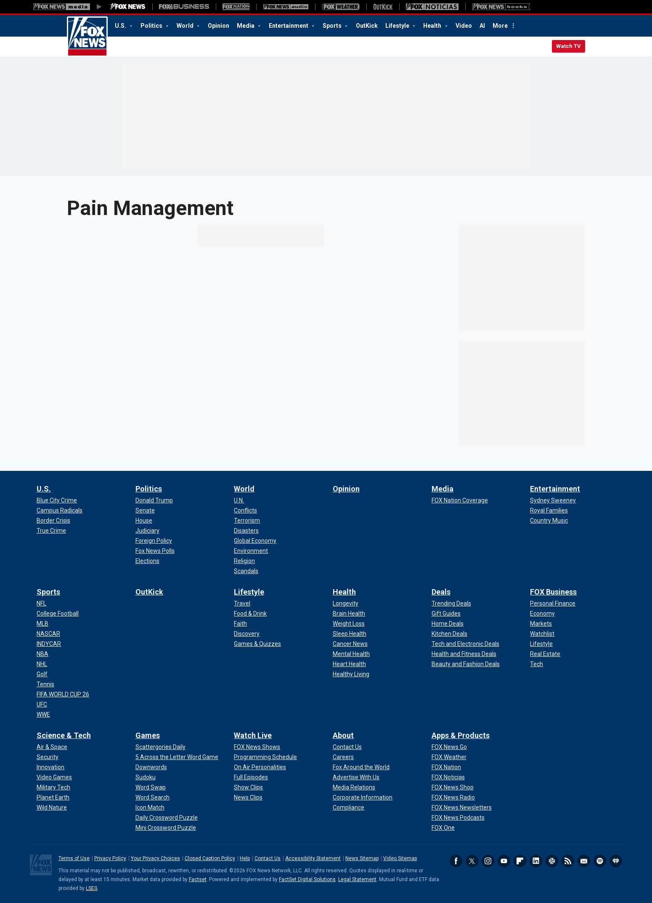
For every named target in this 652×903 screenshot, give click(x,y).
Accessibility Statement (313, 858)
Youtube (504, 861)
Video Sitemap (400, 858)
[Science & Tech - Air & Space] (52, 747)
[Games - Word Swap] (150, 787)
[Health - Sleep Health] (349, 633)
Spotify (600, 861)
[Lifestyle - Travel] (242, 603)
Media (246, 25)
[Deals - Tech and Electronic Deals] (465, 643)
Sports (333, 25)
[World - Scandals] (246, 571)
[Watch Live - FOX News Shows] (257, 747)
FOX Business (553, 591)
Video (464, 25)
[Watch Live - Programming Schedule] (265, 757)
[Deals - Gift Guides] (446, 613)
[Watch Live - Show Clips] (248, 787)
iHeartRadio (616, 861)
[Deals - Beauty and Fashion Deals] (466, 664)
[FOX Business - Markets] (541, 623)
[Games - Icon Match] (149, 807)
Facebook (456, 861)
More (500, 25)
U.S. (121, 25)
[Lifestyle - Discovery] (247, 633)
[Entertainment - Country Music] (549, 520)
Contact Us (267, 858)
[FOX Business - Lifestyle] (541, 643)
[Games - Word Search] (152, 797)
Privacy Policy (110, 858)
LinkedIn (536, 861)
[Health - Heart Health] (349, 664)
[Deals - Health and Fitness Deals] (464, 654)
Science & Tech (64, 735)
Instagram (488, 861)
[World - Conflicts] (245, 510)
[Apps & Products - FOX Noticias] (448, 777)
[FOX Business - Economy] (542, 613)
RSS (568, 861)
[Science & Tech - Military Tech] (53, 787)
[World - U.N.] (239, 500)
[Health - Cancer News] (350, 643)
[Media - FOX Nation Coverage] (460, 500)
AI (482, 25)
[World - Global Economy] (255, 540)
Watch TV (568, 46)
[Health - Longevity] (345, 603)
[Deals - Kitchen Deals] (449, 633)
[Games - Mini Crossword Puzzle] (165, 827)
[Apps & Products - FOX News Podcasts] (458, 817)
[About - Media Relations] (354, 787)
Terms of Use (74, 858)
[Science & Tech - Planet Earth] (53, 797)
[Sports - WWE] (43, 714)
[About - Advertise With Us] (356, 777)
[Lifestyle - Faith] (240, 623)
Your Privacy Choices (155, 858)
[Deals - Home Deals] (448, 623)
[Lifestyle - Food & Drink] (250, 613)
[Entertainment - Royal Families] (549, 510)
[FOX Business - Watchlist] (542, 633)
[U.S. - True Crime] (51, 530)
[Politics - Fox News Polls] (155, 550)
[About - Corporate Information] (362, 797)
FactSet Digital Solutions (307, 879)
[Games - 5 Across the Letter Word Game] (176, 757)
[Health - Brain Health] (349, 613)
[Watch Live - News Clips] (248, 797)
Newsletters (584, 861)
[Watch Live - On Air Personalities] (260, 767)
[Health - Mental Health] (351, 654)
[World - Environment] (251, 550)
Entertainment (289, 25)
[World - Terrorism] (247, 520)
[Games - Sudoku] (145, 777)
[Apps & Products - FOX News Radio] (453, 797)
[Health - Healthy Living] (351, 674)
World (186, 25)
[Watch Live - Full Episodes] (251, 777)
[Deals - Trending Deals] (451, 603)
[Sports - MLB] (42, 623)
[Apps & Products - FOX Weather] (449, 757)
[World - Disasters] (246, 530)
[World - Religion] (244, 561)
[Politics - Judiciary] (147, 530)
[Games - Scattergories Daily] (160, 747)
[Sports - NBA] (42, 654)
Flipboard (520, 861)
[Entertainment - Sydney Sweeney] (553, 500)
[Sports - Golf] (42, 674)
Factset (198, 879)
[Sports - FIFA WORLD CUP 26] (63, 694)
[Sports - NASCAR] (48, 633)
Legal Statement (357, 879)
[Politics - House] (143, 520)
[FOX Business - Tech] (536, 664)
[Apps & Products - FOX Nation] (446, 767)
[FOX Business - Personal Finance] (552, 603)
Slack (552, 861)
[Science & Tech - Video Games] (54, 777)
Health (433, 25)
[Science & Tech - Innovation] (50, 767)
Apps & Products (461, 735)
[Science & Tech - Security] (47, 757)
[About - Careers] (343, 757)
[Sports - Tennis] (45, 684)
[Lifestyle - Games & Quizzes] (257, 643)
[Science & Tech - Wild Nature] (52, 807)
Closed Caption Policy (210, 858)
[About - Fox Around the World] (361, 767)
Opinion (218, 25)
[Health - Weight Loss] (349, 623)
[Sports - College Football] (58, 613)
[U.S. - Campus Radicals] (59, 510)
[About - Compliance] (348, 807)
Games (147, 735)
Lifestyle (398, 25)
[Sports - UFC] (42, 704)
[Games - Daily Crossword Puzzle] (166, 817)
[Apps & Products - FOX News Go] (449, 747)
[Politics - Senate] (145, 510)
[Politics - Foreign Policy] (153, 540)
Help (245, 858)
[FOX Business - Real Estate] (545, 654)
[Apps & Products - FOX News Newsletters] (462, 807)
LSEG (92, 888)
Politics (152, 25)
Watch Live (253, 735)
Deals (441, 591)
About (343, 735)
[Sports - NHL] (42, 664)
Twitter (472, 861)
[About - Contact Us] (347, 747)
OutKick (367, 25)
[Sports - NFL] (41, 603)
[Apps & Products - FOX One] (443, 827)
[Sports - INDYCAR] (49, 643)
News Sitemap (362, 858)
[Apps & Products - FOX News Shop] (453, 787)
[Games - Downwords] (151, 767)
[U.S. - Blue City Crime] (57, 500)
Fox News (87, 36)
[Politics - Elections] (147, 561)
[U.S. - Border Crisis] (53, 520)
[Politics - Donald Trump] (154, 500)
